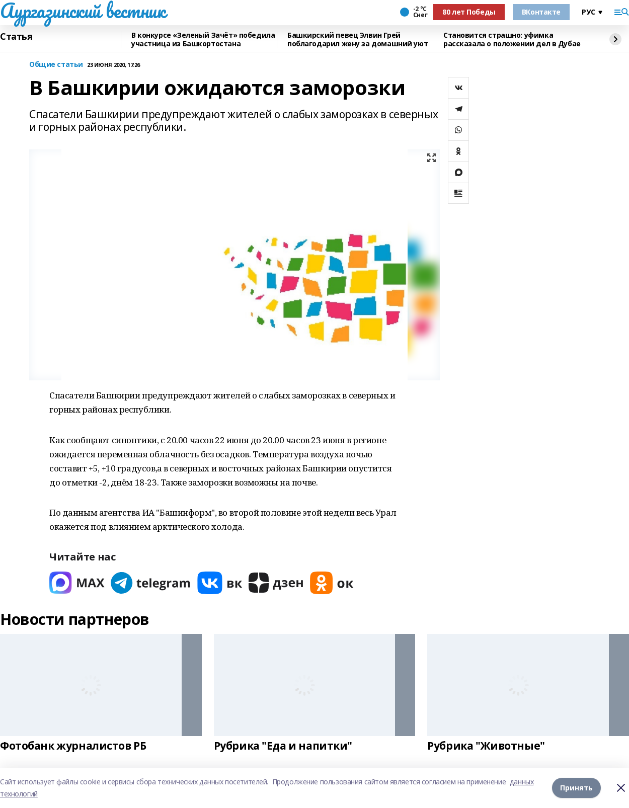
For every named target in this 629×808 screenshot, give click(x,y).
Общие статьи (56, 64)
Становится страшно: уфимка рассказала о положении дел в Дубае (512, 39)
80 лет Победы (469, 12)
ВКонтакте (541, 12)
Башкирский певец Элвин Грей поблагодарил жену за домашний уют (357, 39)
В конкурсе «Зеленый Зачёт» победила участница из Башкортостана (203, 39)
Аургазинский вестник (83, 11)
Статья (16, 36)
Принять (576, 787)
